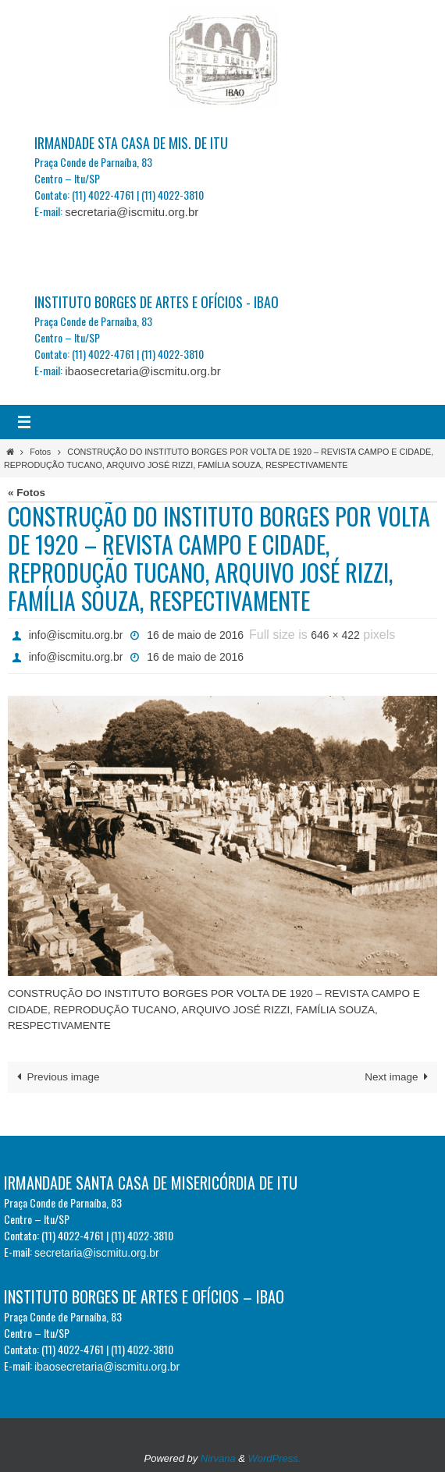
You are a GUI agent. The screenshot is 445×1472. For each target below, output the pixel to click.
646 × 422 (335, 635)
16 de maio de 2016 (195, 635)
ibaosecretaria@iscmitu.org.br (142, 371)
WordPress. (274, 1458)
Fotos (40, 451)
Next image (399, 1077)
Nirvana (218, 1458)
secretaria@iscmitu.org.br (131, 211)
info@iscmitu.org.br (76, 635)
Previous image (56, 1077)
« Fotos (26, 492)
